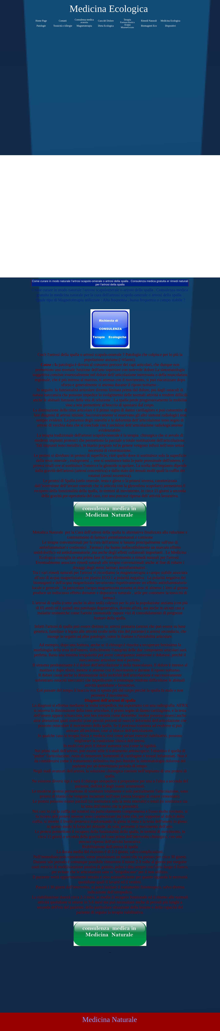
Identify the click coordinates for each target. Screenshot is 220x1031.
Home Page (41, 20)
